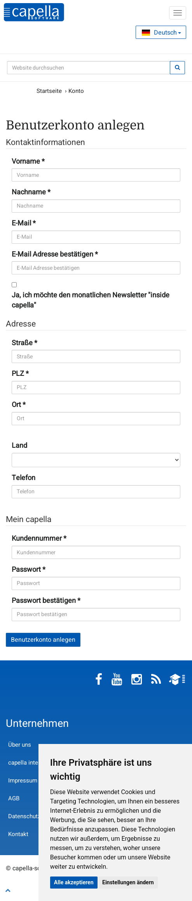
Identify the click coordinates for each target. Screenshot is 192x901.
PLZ (18, 374)
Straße (22, 343)
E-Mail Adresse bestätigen (52, 255)
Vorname (26, 162)
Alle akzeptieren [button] (74, 882)
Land (19, 446)
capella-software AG (34, 12)
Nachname (29, 192)
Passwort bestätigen (44, 601)
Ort (16, 405)
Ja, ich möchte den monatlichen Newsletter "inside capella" (90, 300)
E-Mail (21, 223)
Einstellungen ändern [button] (128, 882)
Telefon (23, 478)
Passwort (26, 570)
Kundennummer (37, 539)
